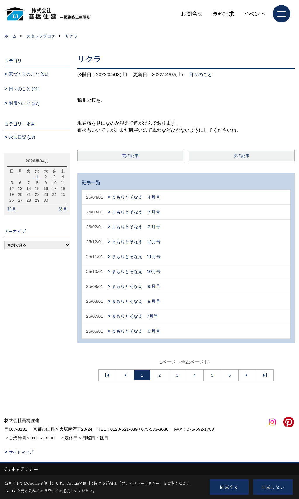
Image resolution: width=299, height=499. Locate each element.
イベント (254, 14)
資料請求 (223, 14)
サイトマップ (21, 452)
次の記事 (241, 155)
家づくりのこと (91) (28, 74)
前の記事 (130, 155)
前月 (11, 209)
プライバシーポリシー (140, 483)
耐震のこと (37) (24, 103)
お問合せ (192, 14)
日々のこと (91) (24, 88)
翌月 (62, 209)
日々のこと (200, 74)
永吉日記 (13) (22, 137)
